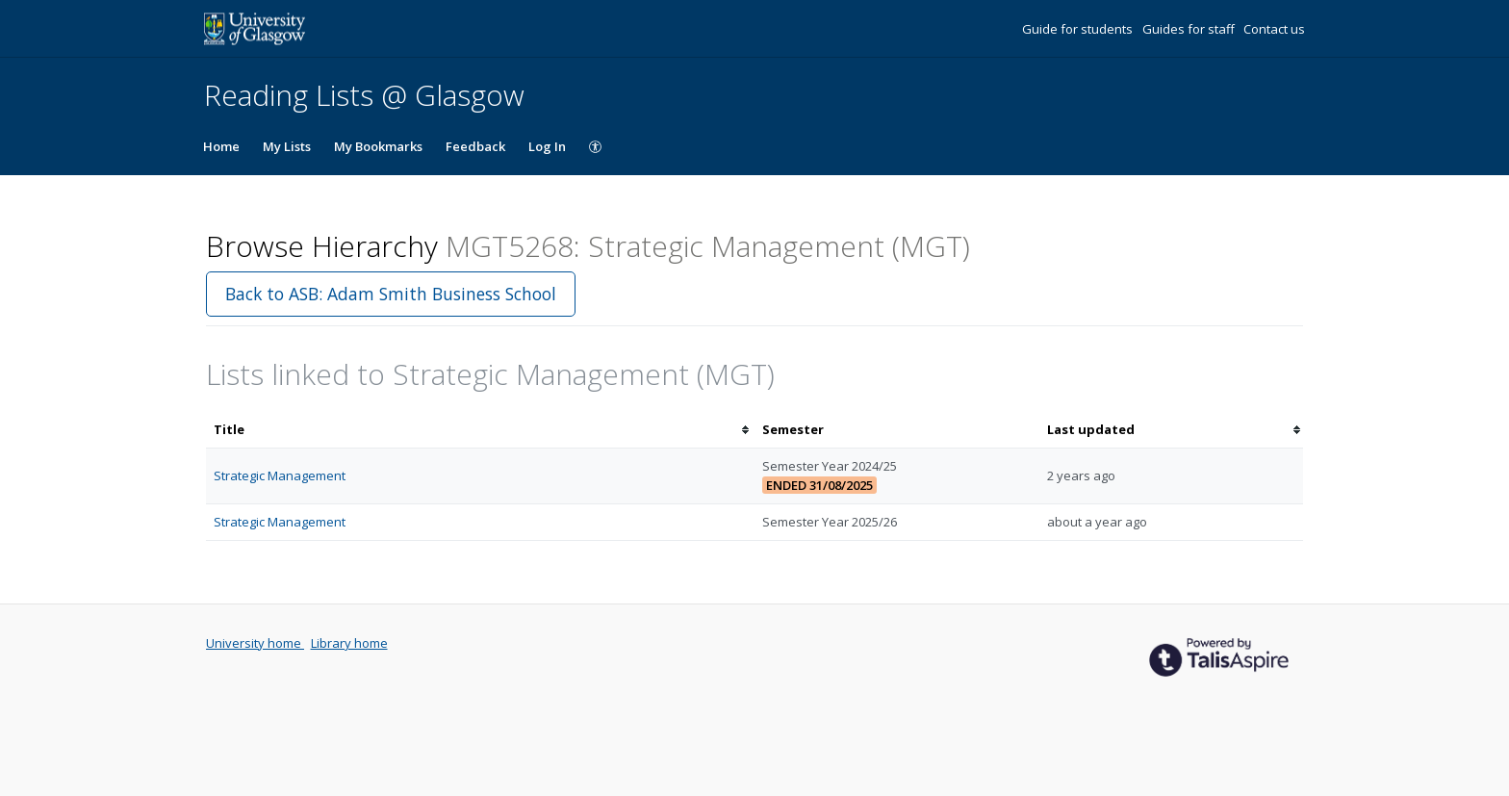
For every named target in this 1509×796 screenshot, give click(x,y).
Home (221, 146)
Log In (547, 146)
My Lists (287, 146)
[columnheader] (480, 430)
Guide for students (1079, 29)
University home (255, 643)
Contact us (1274, 29)
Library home (349, 643)
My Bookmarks (378, 146)
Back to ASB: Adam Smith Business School (390, 293)
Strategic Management (279, 475)
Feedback (475, 146)
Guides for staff (1190, 29)
